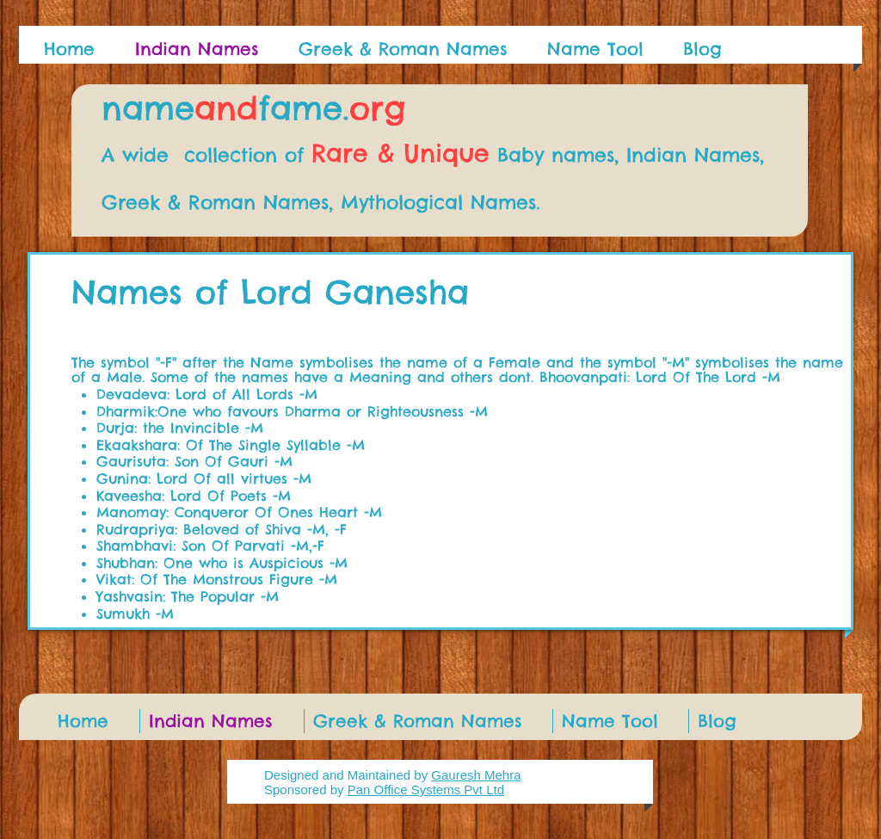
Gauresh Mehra (476, 775)
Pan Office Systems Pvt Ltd (426, 789)
